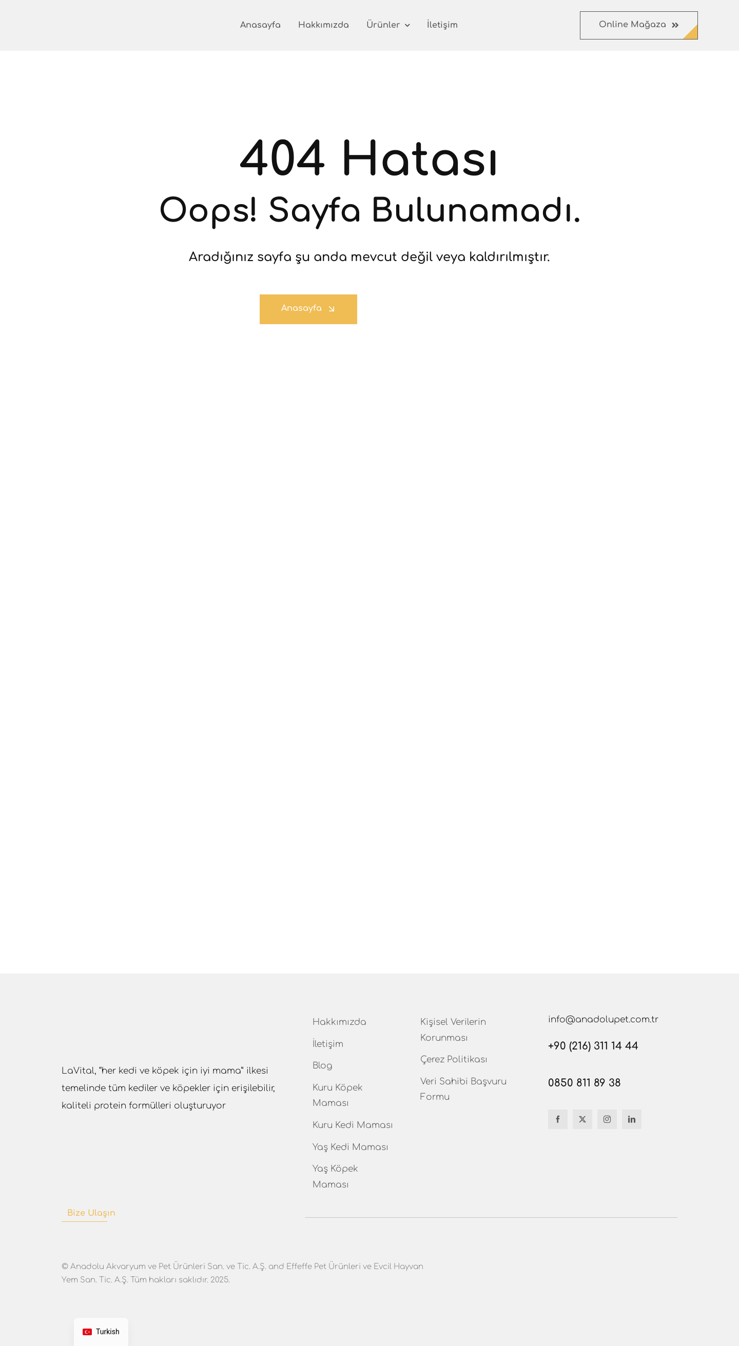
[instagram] (607, 1119)
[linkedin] (631, 1119)
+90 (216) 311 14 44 (593, 1046)
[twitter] (582, 1119)
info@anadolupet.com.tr (603, 1019)
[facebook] (558, 1119)
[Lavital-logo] (69, 21)
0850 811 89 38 (584, 1083)
